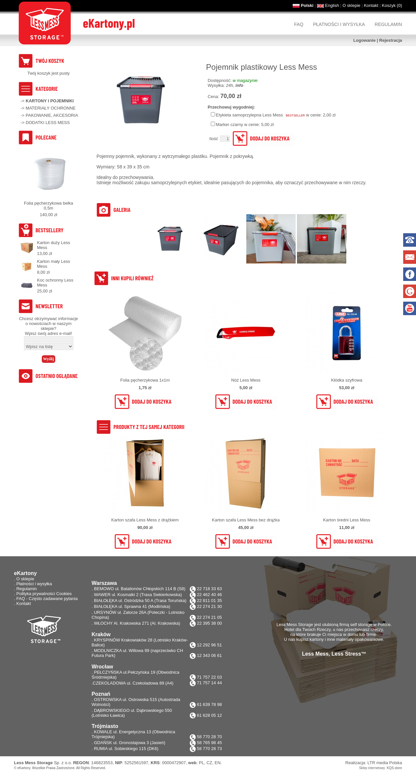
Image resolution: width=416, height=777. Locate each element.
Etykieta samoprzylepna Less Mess (249, 115)
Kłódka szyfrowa (346, 380)
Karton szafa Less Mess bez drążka (246, 519)
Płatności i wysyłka (339, 24)
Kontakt (371, 5)
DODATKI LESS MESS (48, 122)
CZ (209, 762)
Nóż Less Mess (245, 380)
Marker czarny (229, 124)
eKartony (23, 768)
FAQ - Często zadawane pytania (47, 598)
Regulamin (388, 24)
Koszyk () (392, 5)
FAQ (298, 24)
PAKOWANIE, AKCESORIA (52, 115)
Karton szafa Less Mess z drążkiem (145, 519)
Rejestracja (390, 40)
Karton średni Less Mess (346, 519)
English (332, 5)
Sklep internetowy (372, 768)
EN (218, 762)
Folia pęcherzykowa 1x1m (145, 380)
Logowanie (364, 40)
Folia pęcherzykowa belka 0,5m (48, 206)
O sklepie (351, 5)
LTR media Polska (384, 762)
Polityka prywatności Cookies (44, 593)
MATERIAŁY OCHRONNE (51, 108)
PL (201, 762)
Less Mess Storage (33, 762)
